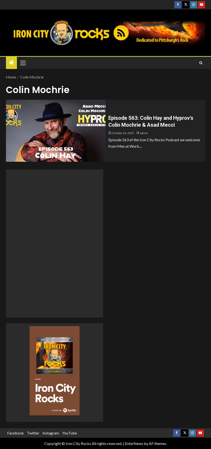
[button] (22, 63)
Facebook (15, 433)
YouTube (69, 433)
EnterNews (134, 443)
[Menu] (22, 63)
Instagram (50, 433)
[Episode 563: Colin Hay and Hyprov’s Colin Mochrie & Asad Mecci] (56, 131)
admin (144, 133)
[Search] (201, 63)
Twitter (33, 433)
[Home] (11, 62)
